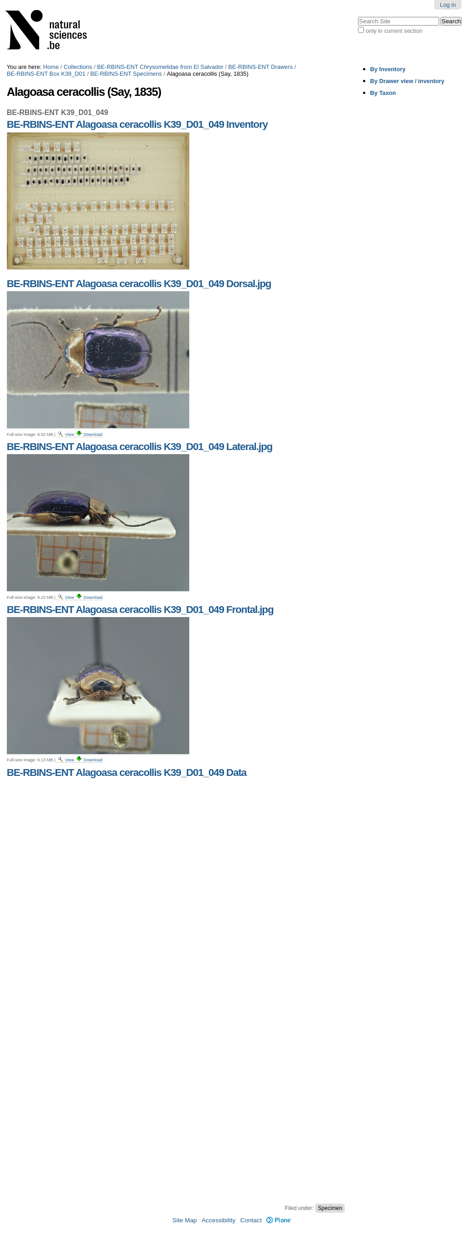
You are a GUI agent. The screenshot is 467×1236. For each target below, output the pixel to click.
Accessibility (218, 1220)
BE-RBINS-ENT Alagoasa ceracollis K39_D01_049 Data (126, 772)
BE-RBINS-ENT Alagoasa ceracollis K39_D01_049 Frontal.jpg (140, 609)
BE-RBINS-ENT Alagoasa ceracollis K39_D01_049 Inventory (137, 124)
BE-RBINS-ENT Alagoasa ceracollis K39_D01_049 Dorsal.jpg (139, 283)
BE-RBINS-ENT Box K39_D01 (46, 73)
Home (51, 66)
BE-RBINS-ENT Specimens (126, 73)
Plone (279, 1220)
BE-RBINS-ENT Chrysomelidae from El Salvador (160, 66)
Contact (251, 1220)
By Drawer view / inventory (407, 81)
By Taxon (383, 92)
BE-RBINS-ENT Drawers (260, 66)
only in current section (394, 30)
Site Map (184, 1220)
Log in (448, 4)
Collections (77, 66)
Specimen (330, 1208)
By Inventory (388, 69)
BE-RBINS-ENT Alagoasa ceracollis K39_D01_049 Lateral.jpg (139, 446)
